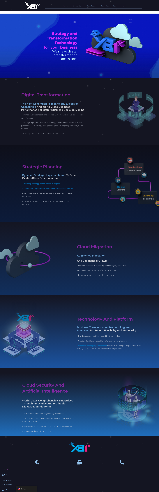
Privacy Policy (111, 470)
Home (66, 6)
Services (91, 6)
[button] (77, 6)
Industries (104, 6)
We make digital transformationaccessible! (64, 55)
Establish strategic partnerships (92, 346)
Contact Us (118, 6)
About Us (78, 6)
